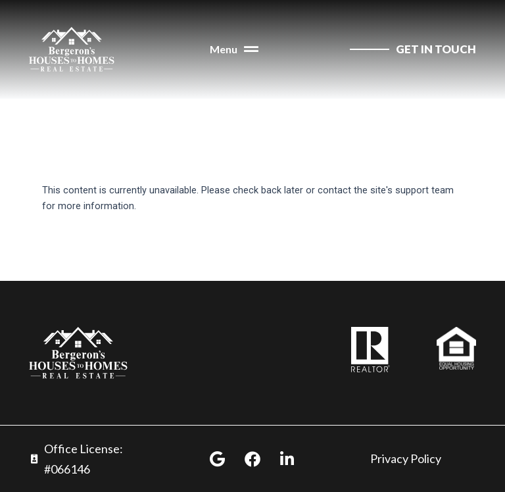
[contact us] (413, 49)
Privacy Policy (405, 458)
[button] (234, 49)
